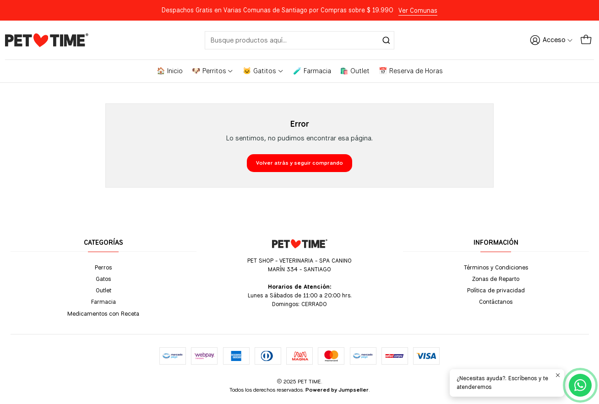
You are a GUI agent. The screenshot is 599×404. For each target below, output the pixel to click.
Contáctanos (495, 301)
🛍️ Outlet (355, 70)
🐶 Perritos (213, 70)
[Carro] (586, 39)
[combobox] (299, 40)
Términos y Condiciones (496, 267)
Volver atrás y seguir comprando (299, 163)
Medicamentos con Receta (103, 313)
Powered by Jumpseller (337, 389)
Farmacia (103, 301)
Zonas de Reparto (495, 279)
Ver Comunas (417, 10)
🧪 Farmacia (312, 70)
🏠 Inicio (170, 70)
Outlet (103, 290)
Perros (103, 267)
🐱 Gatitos (263, 70)
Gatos (103, 279)
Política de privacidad (496, 290)
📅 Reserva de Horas (411, 70)
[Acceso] (551, 39)
